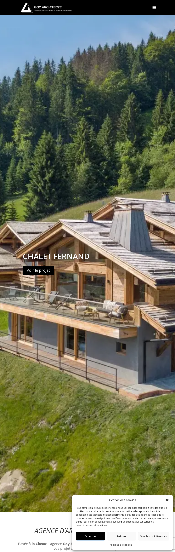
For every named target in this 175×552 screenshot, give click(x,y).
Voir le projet (38, 271)
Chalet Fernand (56, 257)
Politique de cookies (121, 544)
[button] (167, 500)
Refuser (121, 536)
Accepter (90, 536)
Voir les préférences (153, 536)
